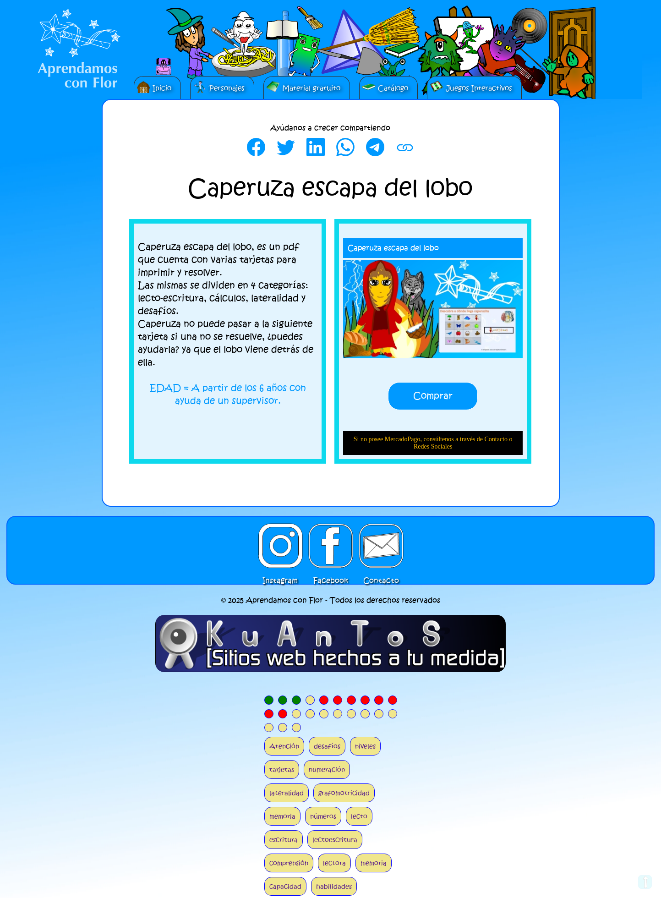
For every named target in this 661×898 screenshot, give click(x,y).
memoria (282, 816)
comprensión (288, 863)
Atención (284, 746)
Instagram (280, 546)
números (323, 816)
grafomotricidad (344, 792)
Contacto (381, 546)
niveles (365, 746)
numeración (327, 769)
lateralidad (286, 792)
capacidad (285, 886)
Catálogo (385, 86)
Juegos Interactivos (471, 86)
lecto (359, 816)
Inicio (154, 86)
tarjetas (281, 769)
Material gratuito (303, 86)
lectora (334, 863)
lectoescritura (334, 839)
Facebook (331, 546)
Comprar (433, 395)
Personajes (219, 86)
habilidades (334, 886)
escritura (283, 839)
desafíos (327, 746)
